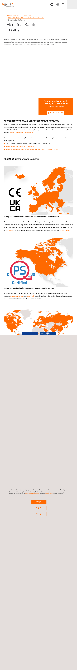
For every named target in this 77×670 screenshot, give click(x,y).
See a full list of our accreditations (21, 132)
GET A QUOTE (57, 113)
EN (64, 3)
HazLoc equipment (16, 296)
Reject (38, 508)
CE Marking (10, 230)
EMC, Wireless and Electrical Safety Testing (26, 18)
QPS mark (30, 296)
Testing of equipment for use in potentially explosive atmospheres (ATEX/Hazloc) (33, 149)
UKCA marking (65, 230)
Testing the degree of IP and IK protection (20, 146)
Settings (38, 514)
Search (52, 4)
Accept (38, 501)
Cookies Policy (49, 493)
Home (9, 16)
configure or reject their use (32, 493)
